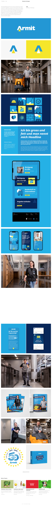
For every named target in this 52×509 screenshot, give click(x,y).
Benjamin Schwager (26, 1)
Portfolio (3, 1)
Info (6, 1)
